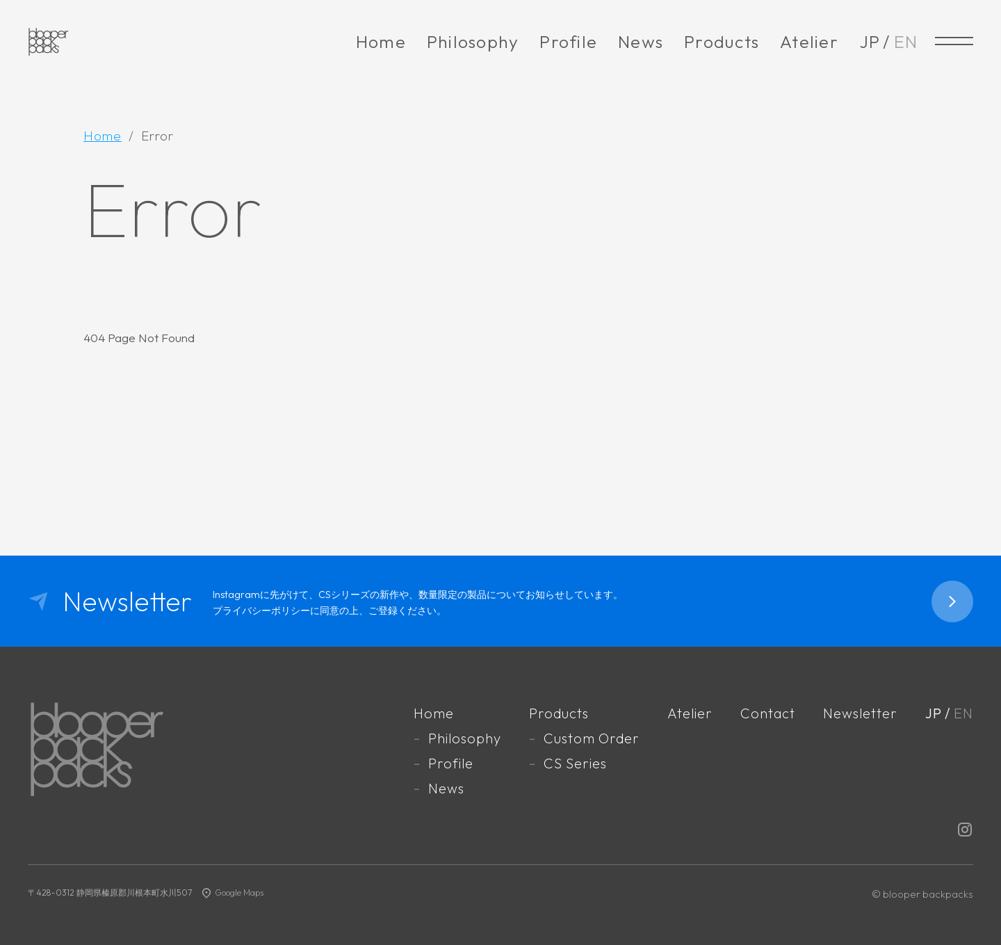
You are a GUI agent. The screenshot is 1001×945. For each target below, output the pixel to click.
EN (906, 42)
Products (721, 42)
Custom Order (592, 738)
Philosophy (473, 42)
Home (381, 42)
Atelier (809, 42)
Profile (568, 42)
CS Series (575, 763)
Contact (767, 713)
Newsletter (860, 713)
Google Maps (239, 892)
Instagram (965, 829)
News (640, 42)
